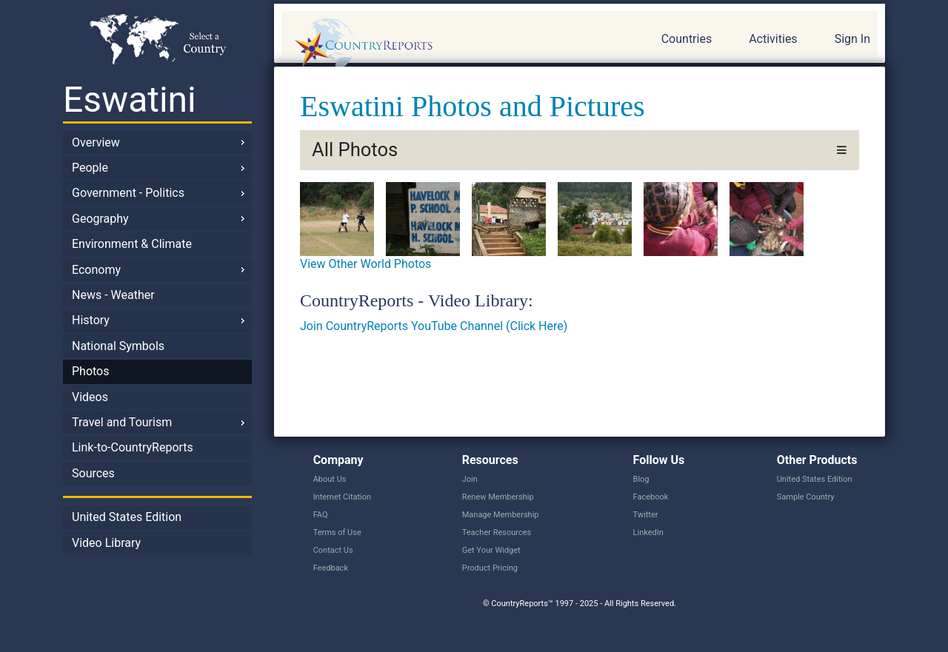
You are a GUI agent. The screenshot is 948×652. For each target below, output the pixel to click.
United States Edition (126, 517)
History (91, 320)
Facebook (651, 497)
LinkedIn (648, 532)
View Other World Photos (365, 264)
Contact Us (333, 550)
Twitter (645, 515)
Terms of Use (337, 532)
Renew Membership (498, 497)
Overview (96, 142)
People (90, 168)
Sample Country (806, 497)
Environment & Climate (132, 244)
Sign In (852, 39)
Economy (96, 270)
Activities (773, 39)
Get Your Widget (491, 550)
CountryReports (444, 44)
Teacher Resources (496, 532)
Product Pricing (490, 568)
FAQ (320, 515)
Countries (686, 39)
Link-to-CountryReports (132, 447)
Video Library (106, 543)
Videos (90, 397)
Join (470, 479)
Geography (100, 219)
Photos (91, 371)
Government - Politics (128, 193)
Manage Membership (500, 515)
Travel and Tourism (122, 422)
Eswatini (129, 99)
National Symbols (118, 346)
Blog (641, 479)
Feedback (330, 568)
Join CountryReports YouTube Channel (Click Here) (433, 326)
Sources (93, 473)
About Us (330, 479)
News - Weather (113, 295)
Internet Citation (342, 497)
